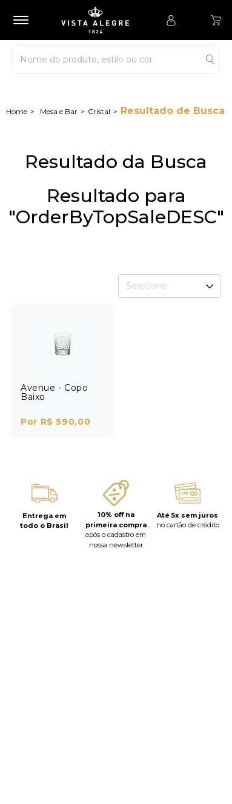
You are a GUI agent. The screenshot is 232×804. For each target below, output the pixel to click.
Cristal (99, 111)
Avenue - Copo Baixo (54, 392)
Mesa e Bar (59, 111)
